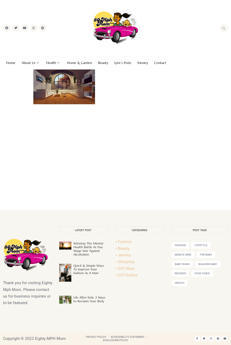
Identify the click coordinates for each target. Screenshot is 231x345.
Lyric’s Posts (122, 63)
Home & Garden (79, 63)
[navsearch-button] (224, 28)
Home (10, 63)
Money (142, 63)
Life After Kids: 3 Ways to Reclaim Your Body (89, 299)
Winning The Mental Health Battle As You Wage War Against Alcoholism (88, 248)
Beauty (103, 63)
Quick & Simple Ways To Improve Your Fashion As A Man (88, 269)
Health (53, 63)
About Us (30, 63)
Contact (160, 63)
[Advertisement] (115, 159)
